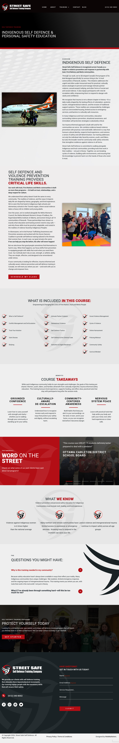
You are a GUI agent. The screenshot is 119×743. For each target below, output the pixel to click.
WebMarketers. (111, 740)
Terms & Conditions (65, 740)
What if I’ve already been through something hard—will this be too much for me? (40, 595)
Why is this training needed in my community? (32, 574)
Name (65, 679)
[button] (46, 573)
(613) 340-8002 (15, 699)
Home (44, 7)
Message (63, 700)
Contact (76, 7)
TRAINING (64, 7)
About (53, 7)
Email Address (68, 686)
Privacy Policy (51, 740)
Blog (84, 7)
